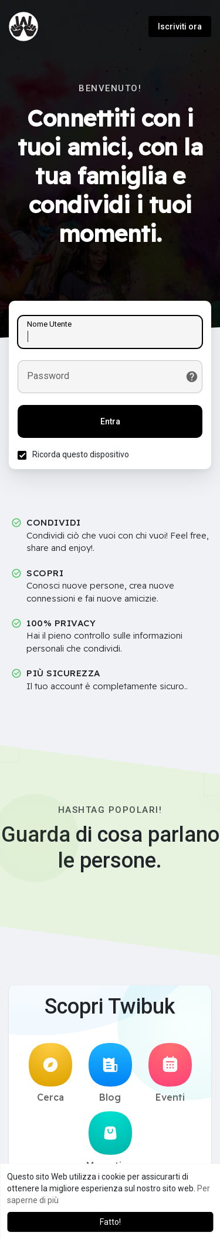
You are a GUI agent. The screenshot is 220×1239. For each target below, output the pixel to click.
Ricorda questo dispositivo (80, 454)
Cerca (50, 1073)
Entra (110, 421)
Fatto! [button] (110, 1222)
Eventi (170, 1073)
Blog (110, 1073)
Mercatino (110, 1141)
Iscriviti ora (180, 26)
